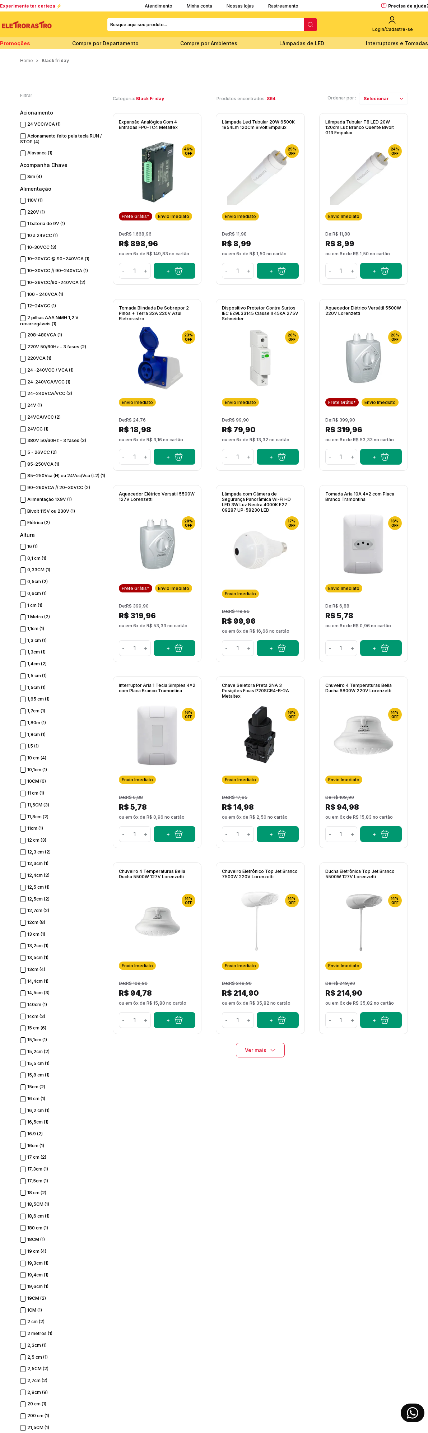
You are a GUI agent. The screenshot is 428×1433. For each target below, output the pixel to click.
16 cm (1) (36, 1098)
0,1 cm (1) (36, 558)
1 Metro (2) (38, 616)
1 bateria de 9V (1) (46, 223)
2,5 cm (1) (37, 1357)
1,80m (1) (36, 722)
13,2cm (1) (37, 945)
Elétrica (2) (38, 522)
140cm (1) (37, 1004)
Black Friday (55, 60)
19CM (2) (36, 1298)
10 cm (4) (36, 757)
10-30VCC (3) (41, 247)
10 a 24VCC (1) (42, 235)
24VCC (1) (37, 429)
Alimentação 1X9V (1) (49, 499)
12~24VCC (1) (41, 305)
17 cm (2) (36, 1157)
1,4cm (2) (37, 663)
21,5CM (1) (38, 1427)
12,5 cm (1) (38, 887)
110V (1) (35, 200)
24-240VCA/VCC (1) (48, 382)
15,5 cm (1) (38, 1063)
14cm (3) (36, 1016)
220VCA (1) (39, 358)
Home (26, 60)
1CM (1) (34, 1310)
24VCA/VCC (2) (44, 417)
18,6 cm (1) (38, 1216)
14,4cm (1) (37, 981)
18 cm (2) (36, 1192)
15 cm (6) (36, 1027)
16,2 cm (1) (38, 1110)
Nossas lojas (240, 6)
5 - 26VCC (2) (42, 452)
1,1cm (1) (35, 628)
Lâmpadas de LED (301, 43)
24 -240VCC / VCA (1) (50, 370)
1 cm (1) (34, 605)
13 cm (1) (36, 934)
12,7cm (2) (38, 910)
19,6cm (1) (37, 1286)
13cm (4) (36, 969)
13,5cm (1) (37, 957)
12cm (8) (36, 922)
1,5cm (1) (36, 687)
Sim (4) (34, 176)
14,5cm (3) (38, 992)
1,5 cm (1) (37, 675)
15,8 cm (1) (38, 1075)
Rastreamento (283, 6)
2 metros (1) (39, 1333)
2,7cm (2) (37, 1380)
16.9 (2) (35, 1133)
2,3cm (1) (37, 1345)
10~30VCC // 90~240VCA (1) (57, 270)
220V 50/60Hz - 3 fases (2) (56, 346)
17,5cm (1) (37, 1180)
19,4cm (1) (37, 1275)
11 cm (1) (35, 793)
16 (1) (32, 546)
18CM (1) (36, 1239)
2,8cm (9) (37, 1392)
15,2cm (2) (38, 1051)
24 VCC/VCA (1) (44, 124)
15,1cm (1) (37, 1039)
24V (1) (34, 405)
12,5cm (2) (38, 899)
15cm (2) (36, 1086)
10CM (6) (36, 781)
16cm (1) (35, 1145)
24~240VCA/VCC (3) (49, 393)
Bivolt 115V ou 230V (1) (51, 511)
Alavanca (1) (39, 152)
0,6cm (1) (37, 593)
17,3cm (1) (37, 1169)
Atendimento (158, 6)
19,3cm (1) (37, 1263)
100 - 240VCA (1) (45, 294)
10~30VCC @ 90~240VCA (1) (58, 258)
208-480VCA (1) (44, 335)
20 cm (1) (36, 1403)
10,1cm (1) (37, 769)
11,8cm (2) (37, 816)
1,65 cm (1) (38, 699)
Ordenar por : (341, 98)
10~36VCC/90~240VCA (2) (56, 282)
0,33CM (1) (38, 569)
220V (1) (36, 212)
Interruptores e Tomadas (397, 43)
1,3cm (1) (36, 652)
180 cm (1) (37, 1227)
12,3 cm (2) (39, 852)
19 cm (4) (36, 1251)
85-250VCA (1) (43, 464)
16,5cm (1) (37, 1122)
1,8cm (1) (36, 734)
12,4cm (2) (38, 875)
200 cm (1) (38, 1415)
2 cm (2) (36, 1321)
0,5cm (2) (37, 581)
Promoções (15, 43)
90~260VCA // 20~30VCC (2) (58, 487)
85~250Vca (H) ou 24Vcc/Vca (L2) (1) (66, 475)
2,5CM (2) (37, 1368)
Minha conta (199, 6)
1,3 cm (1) (37, 640)
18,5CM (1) (38, 1204)
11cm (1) (35, 828)
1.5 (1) (33, 746)
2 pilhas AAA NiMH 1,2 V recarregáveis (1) (49, 320)
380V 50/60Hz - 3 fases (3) (56, 440)
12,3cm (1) (37, 863)
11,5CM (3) (38, 805)
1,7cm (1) (36, 710)
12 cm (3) (36, 840)
